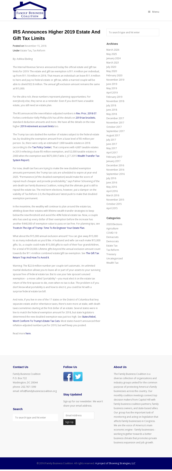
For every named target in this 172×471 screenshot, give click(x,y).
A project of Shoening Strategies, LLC (115, 463)
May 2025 (111, 54)
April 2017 (112, 152)
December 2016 (115, 165)
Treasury (111, 254)
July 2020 (111, 67)
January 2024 (113, 58)
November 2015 (115, 199)
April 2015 (112, 208)
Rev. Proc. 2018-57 (86, 113)
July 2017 (111, 139)
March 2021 (112, 62)
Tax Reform (39, 50)
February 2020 (114, 75)
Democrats (112, 241)
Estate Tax (25, 50)
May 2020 (111, 71)
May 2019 (111, 88)
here (28, 333)
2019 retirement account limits (37, 126)
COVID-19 (111, 232)
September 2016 (115, 174)
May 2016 (111, 186)
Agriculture (112, 228)
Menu (153, 11)
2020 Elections (114, 224)
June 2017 (111, 144)
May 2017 (111, 148)
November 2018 (115, 101)
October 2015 (114, 204)
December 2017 (115, 118)
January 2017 (113, 161)
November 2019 (115, 79)
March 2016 (112, 195)
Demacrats (112, 237)
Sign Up (69, 422)
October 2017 (114, 127)
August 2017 (113, 135)
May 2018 (111, 114)
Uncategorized (114, 258)
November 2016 (115, 169)
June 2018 (111, 109)
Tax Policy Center (41, 147)
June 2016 (111, 182)
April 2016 (112, 191)
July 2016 (111, 178)
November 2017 (115, 122)
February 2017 (114, 156)
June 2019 (111, 84)
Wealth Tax (112, 262)
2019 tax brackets (85, 117)
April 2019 (112, 92)
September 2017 (115, 131)
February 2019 (114, 97)
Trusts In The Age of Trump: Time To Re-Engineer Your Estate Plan (48, 228)
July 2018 (111, 105)
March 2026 (112, 49)
